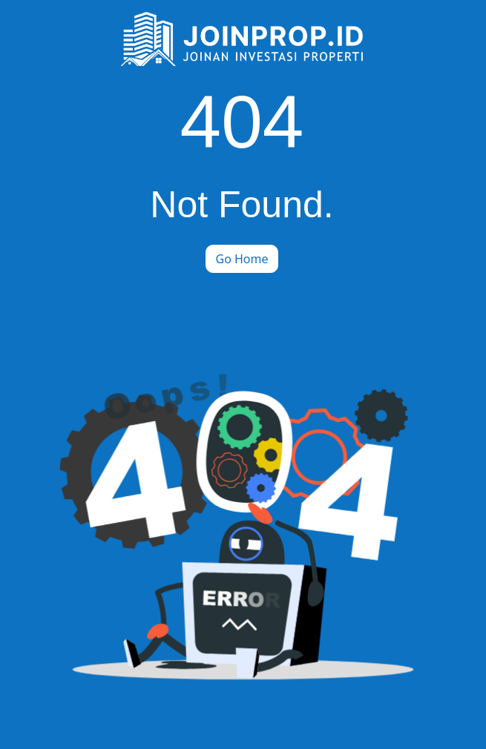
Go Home (241, 259)
